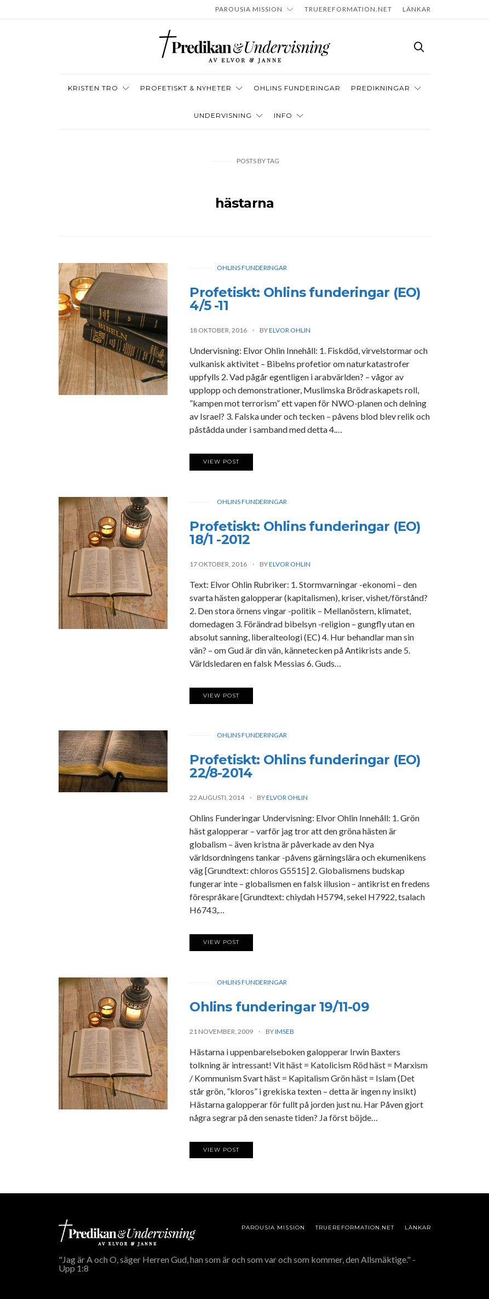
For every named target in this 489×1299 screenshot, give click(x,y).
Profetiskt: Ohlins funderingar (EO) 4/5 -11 (305, 298)
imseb (284, 1033)
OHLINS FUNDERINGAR (297, 88)
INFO (283, 115)
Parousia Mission (249, 9)
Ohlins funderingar (252, 268)
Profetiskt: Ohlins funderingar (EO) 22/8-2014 (305, 768)
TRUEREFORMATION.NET (348, 9)
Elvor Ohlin (289, 330)
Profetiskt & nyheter (186, 88)
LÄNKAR (416, 9)
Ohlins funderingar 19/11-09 (279, 1009)
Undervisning (223, 115)
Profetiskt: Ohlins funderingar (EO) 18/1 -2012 (305, 535)
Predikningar (380, 88)
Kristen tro (93, 88)
